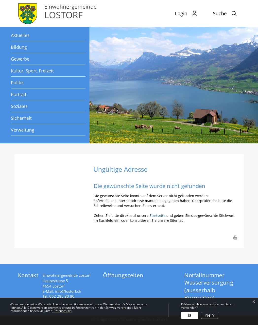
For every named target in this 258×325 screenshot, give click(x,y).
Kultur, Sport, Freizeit (32, 71)
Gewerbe (20, 59)
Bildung (19, 47)
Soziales (19, 106)
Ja (189, 315)
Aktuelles (20, 35)
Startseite (157, 215)
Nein (209, 315)
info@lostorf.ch (68, 291)
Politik (17, 83)
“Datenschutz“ (62, 311)
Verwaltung (22, 130)
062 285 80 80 (61, 296)
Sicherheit (21, 118)
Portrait (18, 94)
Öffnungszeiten (123, 275)
